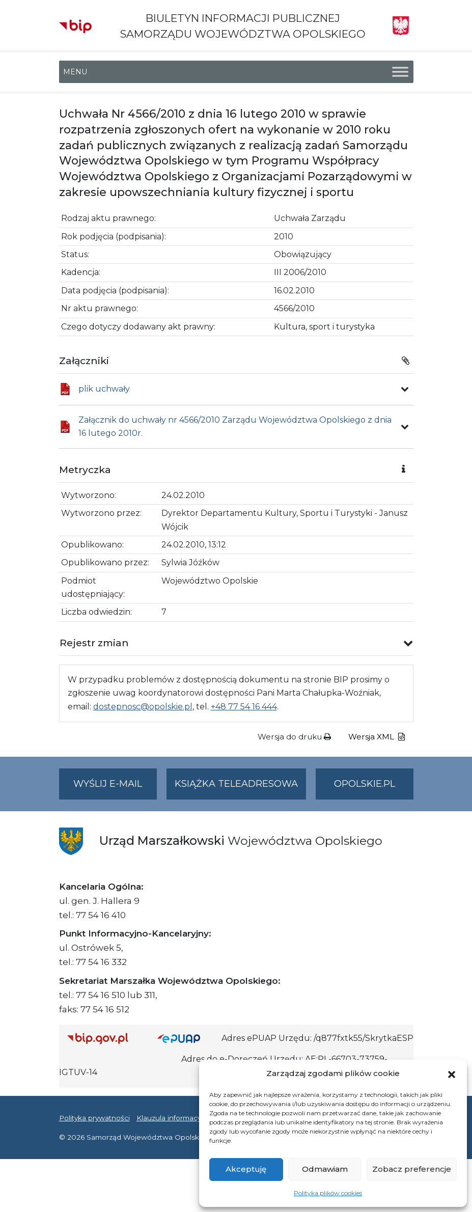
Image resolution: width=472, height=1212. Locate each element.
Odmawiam (325, 1169)
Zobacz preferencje (411, 1169)
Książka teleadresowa (236, 783)
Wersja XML (376, 736)
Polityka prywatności (94, 1118)
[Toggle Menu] (400, 72)
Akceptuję (246, 1169)
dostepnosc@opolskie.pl (142, 706)
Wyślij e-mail (115, 788)
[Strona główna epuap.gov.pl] (185, 1039)
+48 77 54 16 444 (244, 706)
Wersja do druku (294, 736)
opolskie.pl (364, 783)
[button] (452, 1073)
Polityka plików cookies (328, 1193)
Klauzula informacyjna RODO (186, 1118)
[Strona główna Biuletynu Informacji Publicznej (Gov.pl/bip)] (104, 1039)
